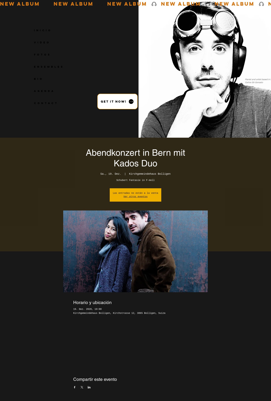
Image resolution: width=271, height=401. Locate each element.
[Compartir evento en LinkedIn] (89, 387)
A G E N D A (44, 91)
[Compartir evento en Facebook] (74, 387)
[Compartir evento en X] (81, 387)
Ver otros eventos (135, 196)
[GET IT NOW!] (117, 101)
